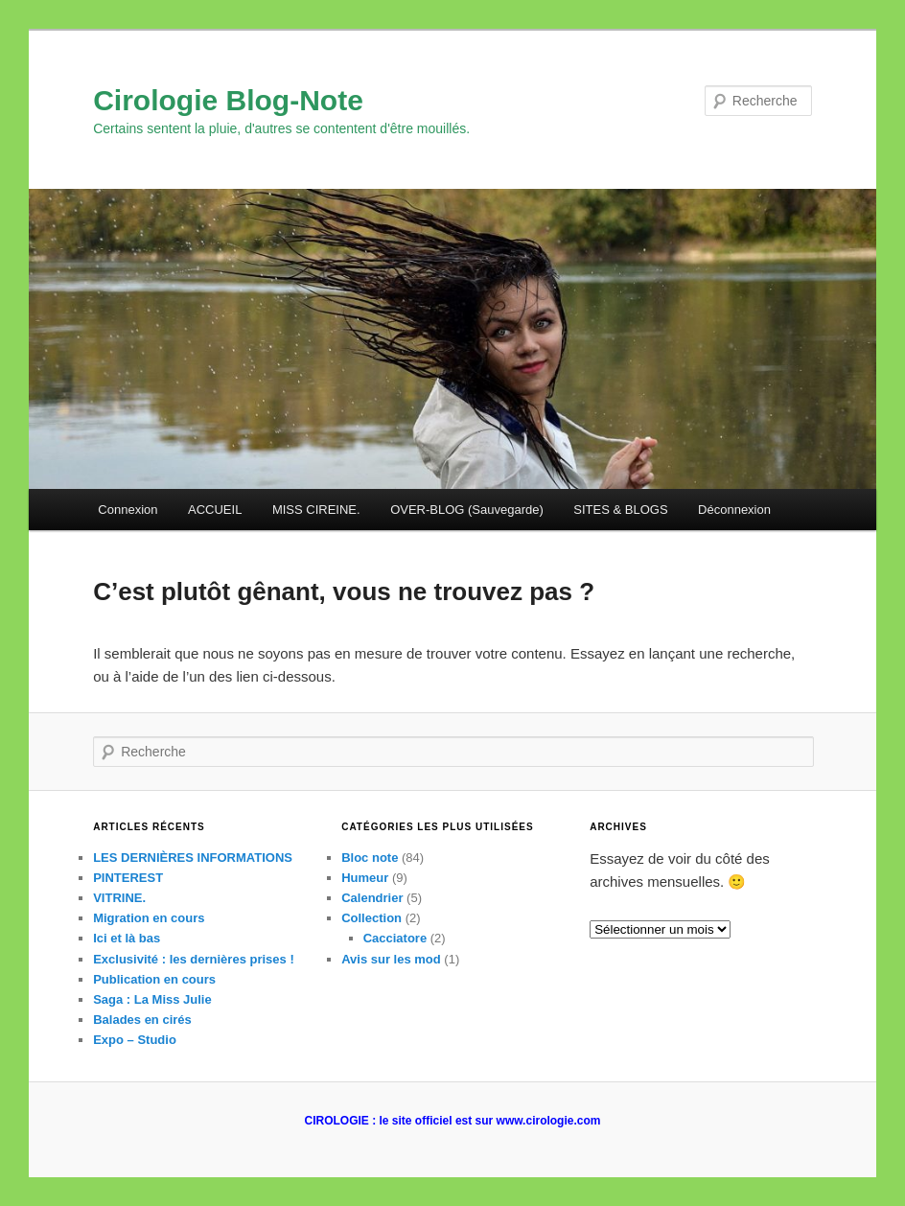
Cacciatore (395, 938)
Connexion (127, 509)
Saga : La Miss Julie (152, 999)
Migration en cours (148, 918)
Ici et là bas (126, 938)
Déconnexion (734, 509)
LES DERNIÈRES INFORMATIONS (192, 857)
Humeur (364, 877)
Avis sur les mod (391, 959)
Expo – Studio (134, 1039)
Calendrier (372, 898)
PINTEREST (128, 877)
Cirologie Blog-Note (228, 100)
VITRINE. (119, 898)
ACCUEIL (215, 509)
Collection (371, 918)
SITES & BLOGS (620, 509)
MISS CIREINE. (316, 509)
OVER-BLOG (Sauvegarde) (467, 509)
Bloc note (369, 857)
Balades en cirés (142, 1019)
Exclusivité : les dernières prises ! (193, 959)
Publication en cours (154, 979)
